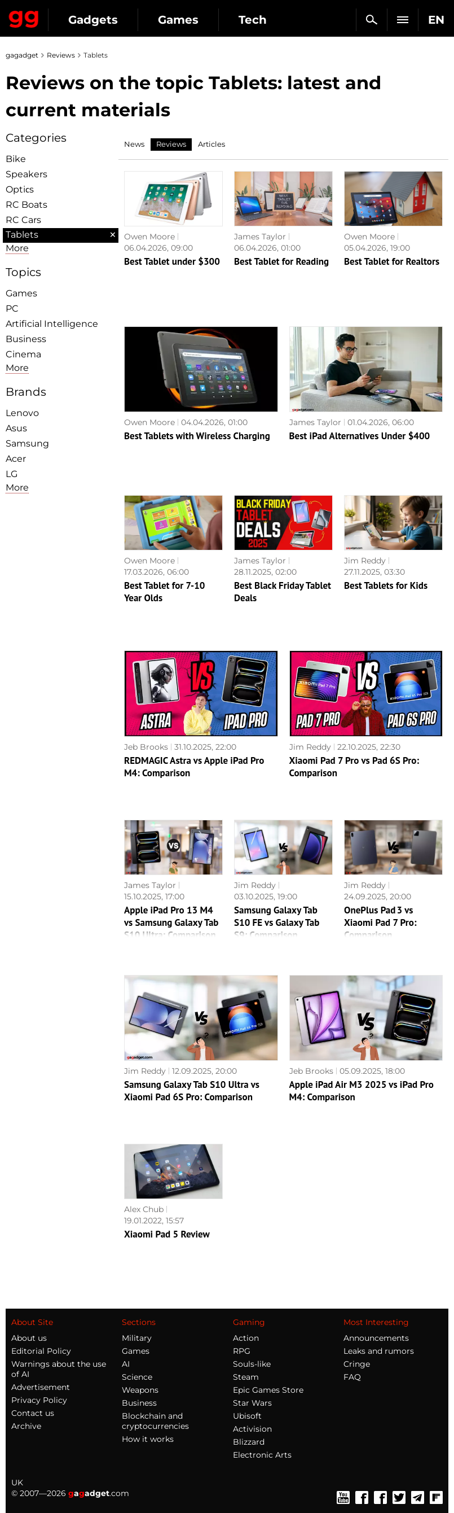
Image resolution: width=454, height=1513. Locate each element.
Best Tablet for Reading (281, 261)
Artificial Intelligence (52, 323)
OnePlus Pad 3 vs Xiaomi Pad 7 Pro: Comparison (380, 922)
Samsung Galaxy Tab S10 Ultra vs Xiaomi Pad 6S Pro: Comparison (191, 1090)
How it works (148, 1439)
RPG (241, 1351)
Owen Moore (149, 236)
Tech (253, 20)
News (134, 143)
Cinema (23, 354)
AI (126, 1364)
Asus (16, 428)
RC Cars (23, 220)
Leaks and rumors (378, 1351)
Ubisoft (247, 1416)
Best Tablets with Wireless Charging (197, 436)
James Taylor (260, 236)
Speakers (26, 174)
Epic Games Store (268, 1390)
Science (137, 1377)
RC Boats (26, 204)
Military (137, 1338)
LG (11, 474)
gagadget (22, 55)
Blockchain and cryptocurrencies (155, 1421)
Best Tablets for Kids (385, 585)
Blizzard (249, 1442)
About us (29, 1338)
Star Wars (252, 1403)
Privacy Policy (39, 1400)
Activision (252, 1429)
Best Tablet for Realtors (391, 261)
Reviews (61, 55)
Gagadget (24, 17)
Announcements (376, 1338)
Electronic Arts (262, 1455)
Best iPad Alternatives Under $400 (359, 436)
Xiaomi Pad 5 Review (167, 1234)
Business (26, 339)
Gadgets (93, 20)
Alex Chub (144, 1209)
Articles (211, 143)
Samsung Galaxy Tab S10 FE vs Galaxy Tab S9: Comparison (276, 922)
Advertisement (40, 1387)
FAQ (352, 1377)
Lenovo (22, 413)
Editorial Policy (41, 1351)
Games (178, 20)
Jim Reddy (365, 560)
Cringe (356, 1364)
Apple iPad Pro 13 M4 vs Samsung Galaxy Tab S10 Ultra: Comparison (171, 922)
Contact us (32, 1413)
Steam (246, 1377)
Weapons (140, 1390)
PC (12, 308)
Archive (26, 1426)
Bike (16, 159)
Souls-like (252, 1364)
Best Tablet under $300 (172, 261)
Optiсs (20, 189)
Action (246, 1338)
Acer (16, 458)
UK (17, 1482)
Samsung (27, 443)
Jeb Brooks (146, 747)
